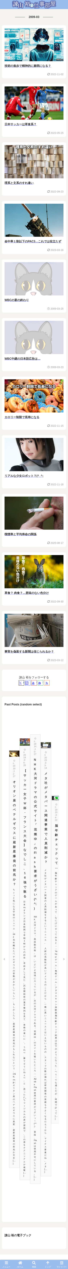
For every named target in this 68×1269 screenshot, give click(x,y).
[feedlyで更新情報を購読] (40, 683)
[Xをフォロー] (21, 683)
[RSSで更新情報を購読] (47, 683)
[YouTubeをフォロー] (34, 683)
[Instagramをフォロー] (27, 683)
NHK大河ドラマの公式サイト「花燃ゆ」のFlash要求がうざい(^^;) (35, 834)
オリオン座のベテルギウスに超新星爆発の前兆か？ (14, 833)
